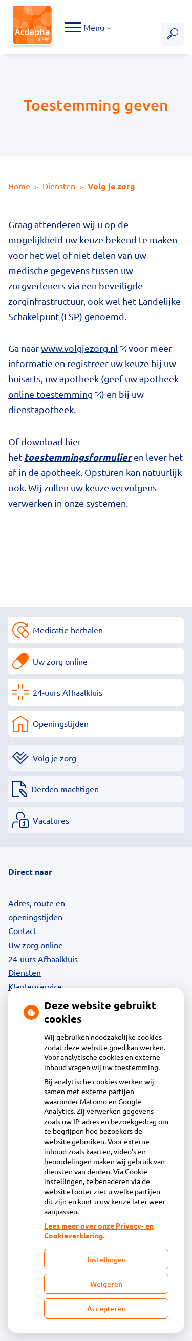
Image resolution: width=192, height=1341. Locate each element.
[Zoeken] (172, 34)
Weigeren (106, 1284)
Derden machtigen (65, 789)
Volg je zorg (54, 758)
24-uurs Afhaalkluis (67, 692)
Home (19, 185)
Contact (22, 930)
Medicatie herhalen (68, 630)
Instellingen (106, 1259)
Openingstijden (61, 723)
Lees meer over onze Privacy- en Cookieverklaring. (99, 1230)
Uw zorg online (60, 661)
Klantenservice (35, 986)
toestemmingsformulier (78, 457)
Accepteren (106, 1308)
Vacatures (51, 820)
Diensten (58, 185)
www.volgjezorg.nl (83, 348)
